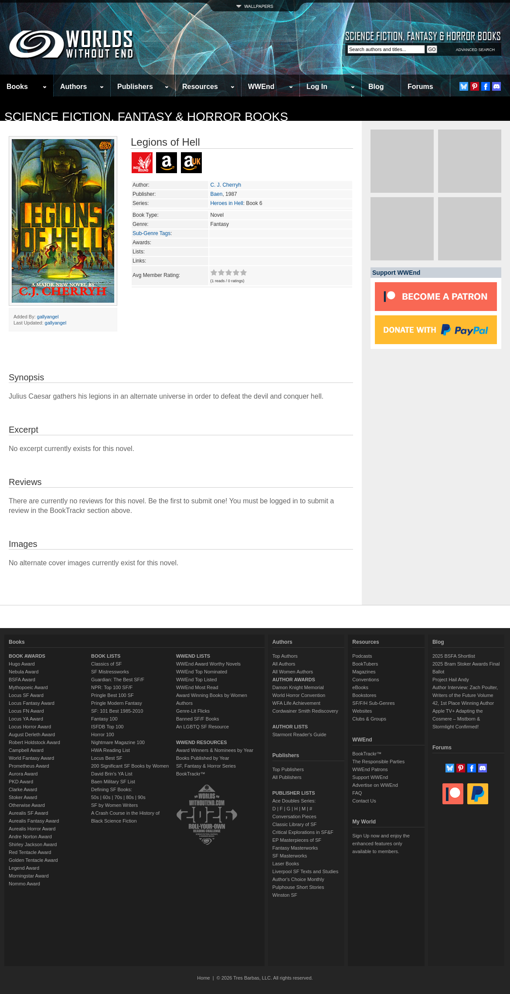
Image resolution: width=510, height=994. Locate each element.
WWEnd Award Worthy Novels (208, 663)
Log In (316, 86)
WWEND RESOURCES (201, 742)
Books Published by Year (202, 758)
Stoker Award (23, 797)
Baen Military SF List (113, 781)
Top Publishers (288, 769)
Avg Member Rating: (156, 275)
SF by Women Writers (114, 805)
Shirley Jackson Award (33, 844)
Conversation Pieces (294, 816)
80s (130, 797)
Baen (216, 194)
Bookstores (364, 695)
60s (107, 797)
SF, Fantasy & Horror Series (206, 766)
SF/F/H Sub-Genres (373, 703)
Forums (420, 86)
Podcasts (362, 656)
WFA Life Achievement (296, 703)
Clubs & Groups (369, 718)
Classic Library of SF (294, 824)
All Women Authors (292, 671)
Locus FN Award (26, 711)
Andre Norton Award (30, 836)
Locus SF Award (26, 695)
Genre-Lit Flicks (193, 711)
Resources (200, 86)
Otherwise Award (27, 805)
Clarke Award (23, 789)
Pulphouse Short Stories (298, 887)
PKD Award (21, 781)
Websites (362, 711)
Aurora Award (23, 773)
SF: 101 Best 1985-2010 (117, 711)
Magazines (363, 671)
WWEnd (261, 86)
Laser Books (285, 863)
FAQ (357, 793)
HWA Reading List (110, 750)
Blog (376, 86)
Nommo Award (24, 883)
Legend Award (24, 868)
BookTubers (365, 663)
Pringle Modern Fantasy (116, 703)
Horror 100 (102, 734)
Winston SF (284, 895)
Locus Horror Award (30, 726)
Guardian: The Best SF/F (117, 679)
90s (142, 797)
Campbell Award (26, 750)
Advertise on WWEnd (375, 785)
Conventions (365, 679)
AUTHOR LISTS (290, 726)
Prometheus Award (29, 766)
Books (17, 86)
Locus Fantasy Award (31, 703)
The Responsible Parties (378, 761)
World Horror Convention (298, 695)
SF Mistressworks (110, 671)
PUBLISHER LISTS (293, 793)
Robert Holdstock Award (34, 742)
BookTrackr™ (190, 773)
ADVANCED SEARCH (475, 50)
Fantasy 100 (104, 718)
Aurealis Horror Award (32, 828)
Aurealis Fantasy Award (34, 820)
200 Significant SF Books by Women (130, 766)
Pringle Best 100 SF (112, 695)
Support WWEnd (370, 777)
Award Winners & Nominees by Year (214, 750)
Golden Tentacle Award (33, 860)
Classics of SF (106, 663)
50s (95, 797)
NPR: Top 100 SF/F (112, 687)
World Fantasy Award (31, 758)
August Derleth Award (32, 734)
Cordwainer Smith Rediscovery (305, 711)
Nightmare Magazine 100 (118, 742)
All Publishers (287, 777)
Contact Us (364, 800)
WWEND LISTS (193, 656)
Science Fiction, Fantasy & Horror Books (146, 116)
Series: (141, 203)
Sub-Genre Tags (151, 233)
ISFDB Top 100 (107, 726)
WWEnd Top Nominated (201, 671)
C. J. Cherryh (225, 185)
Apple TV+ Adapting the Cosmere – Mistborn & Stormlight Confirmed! (457, 718)
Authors (73, 86)
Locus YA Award (26, 718)
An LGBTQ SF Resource (202, 726)
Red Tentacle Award (30, 852)
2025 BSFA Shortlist (453, 656)
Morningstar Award (29, 875)
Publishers (135, 86)
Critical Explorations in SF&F (302, 832)
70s (118, 797)
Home (203, 977)
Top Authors (285, 656)
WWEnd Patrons (370, 769)
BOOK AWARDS (27, 656)
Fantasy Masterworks (295, 848)
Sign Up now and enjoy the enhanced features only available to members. (380, 843)
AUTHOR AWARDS (293, 679)
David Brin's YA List (112, 773)
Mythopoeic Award (28, 687)
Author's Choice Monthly (298, 879)
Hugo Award (22, 663)
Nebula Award (23, 671)
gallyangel (48, 316)
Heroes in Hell (226, 203)
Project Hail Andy (450, 679)
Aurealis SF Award (28, 813)
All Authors (284, 663)
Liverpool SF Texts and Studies (305, 871)
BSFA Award (22, 679)
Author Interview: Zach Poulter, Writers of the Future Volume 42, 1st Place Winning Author (465, 695)
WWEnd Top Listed (196, 679)
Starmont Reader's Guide (299, 734)
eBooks (360, 687)
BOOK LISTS (105, 656)
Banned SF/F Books (197, 718)
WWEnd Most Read (197, 687)
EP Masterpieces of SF (296, 840)
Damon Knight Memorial (298, 687)
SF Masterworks (289, 855)
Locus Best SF (106, 758)
